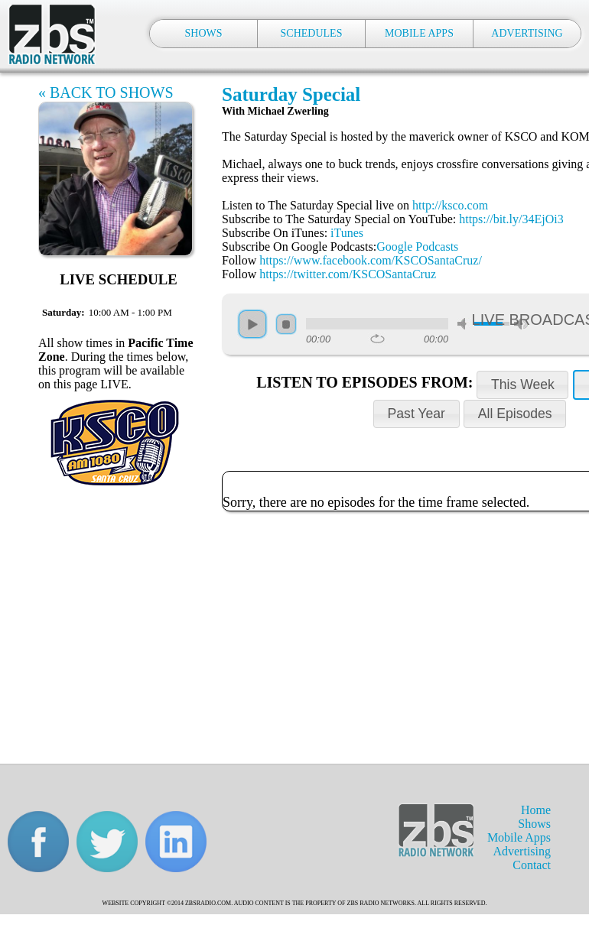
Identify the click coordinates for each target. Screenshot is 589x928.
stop (286, 324)
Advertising (522, 851)
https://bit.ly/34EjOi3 (511, 219)
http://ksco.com (450, 205)
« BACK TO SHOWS (106, 92)
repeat (377, 339)
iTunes (346, 232)
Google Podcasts (417, 246)
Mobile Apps (519, 837)
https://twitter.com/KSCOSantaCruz (347, 274)
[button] (522, 385)
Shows (534, 823)
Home (536, 809)
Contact (532, 864)
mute (464, 323)
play (252, 324)
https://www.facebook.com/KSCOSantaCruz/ (370, 260)
